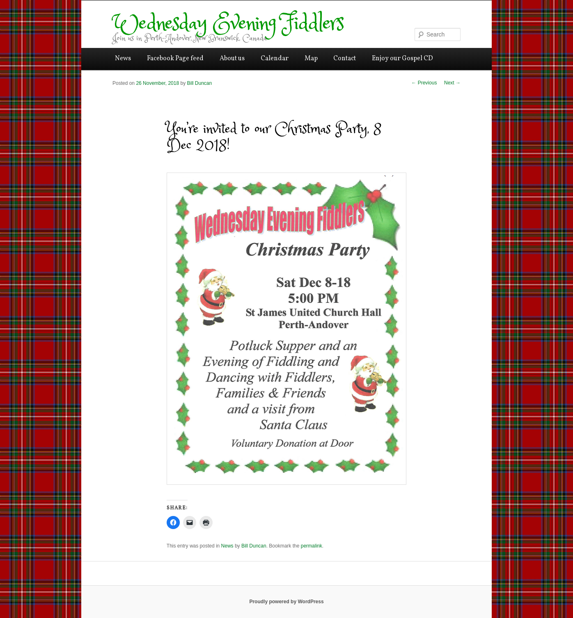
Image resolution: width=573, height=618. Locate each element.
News (123, 58)
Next (452, 83)
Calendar (275, 58)
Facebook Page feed (175, 58)
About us (232, 58)
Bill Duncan (199, 83)
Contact (344, 58)
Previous (424, 83)
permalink (311, 546)
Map (311, 58)
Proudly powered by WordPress (286, 601)
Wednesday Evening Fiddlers (228, 24)
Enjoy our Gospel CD (402, 58)
